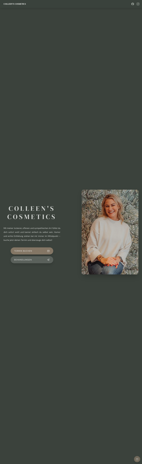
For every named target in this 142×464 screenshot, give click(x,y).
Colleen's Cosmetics (15, 4)
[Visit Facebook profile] (132, 4)
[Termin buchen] (137, 459)
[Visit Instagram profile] (138, 4)
